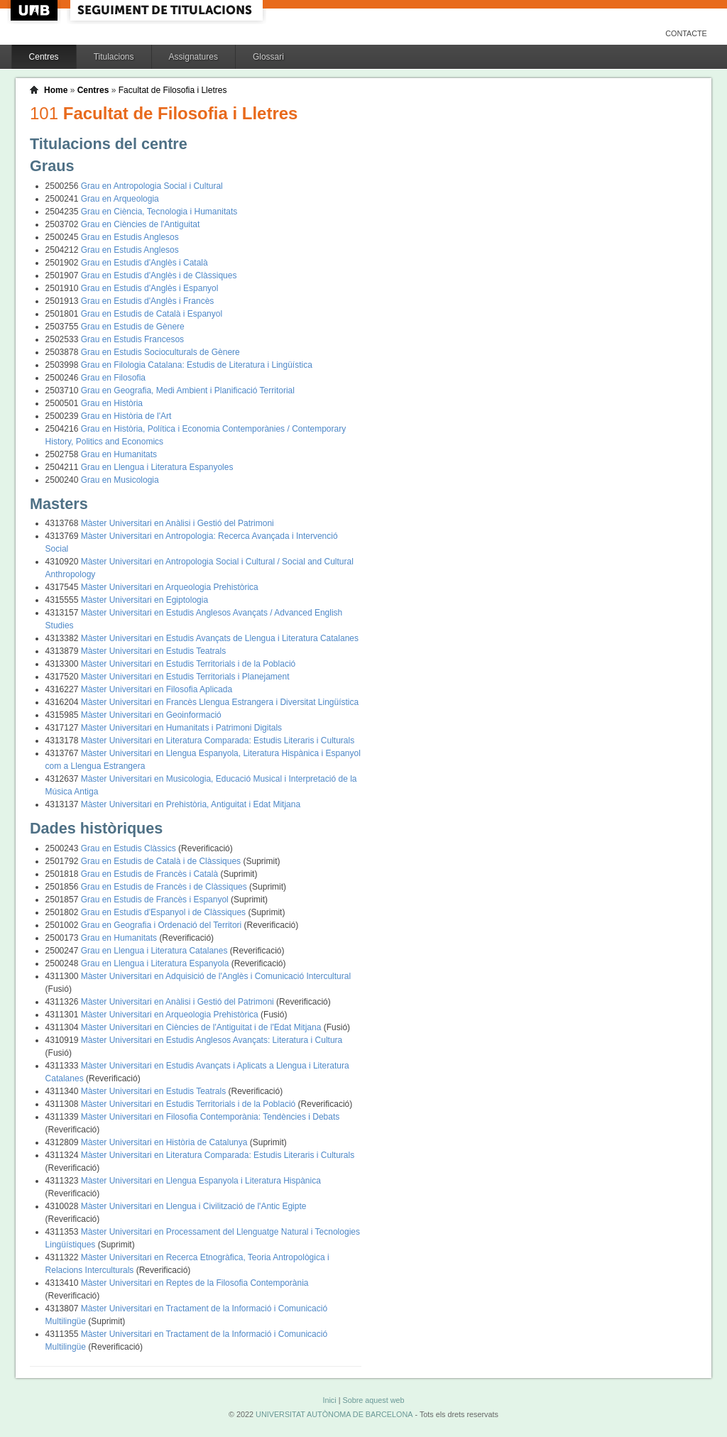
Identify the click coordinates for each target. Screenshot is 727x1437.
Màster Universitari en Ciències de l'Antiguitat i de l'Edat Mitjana (202, 1027)
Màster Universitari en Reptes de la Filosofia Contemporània (195, 1283)
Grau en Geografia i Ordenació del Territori (162, 925)
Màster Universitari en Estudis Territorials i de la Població (188, 664)
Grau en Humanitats (119, 454)
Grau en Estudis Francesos (132, 339)
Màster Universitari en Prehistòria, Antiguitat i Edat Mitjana (190, 804)
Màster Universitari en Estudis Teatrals (153, 651)
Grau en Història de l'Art (126, 416)
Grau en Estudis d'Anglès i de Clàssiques (159, 275)
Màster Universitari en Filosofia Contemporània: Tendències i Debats (210, 1117)
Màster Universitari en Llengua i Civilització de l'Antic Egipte (194, 1206)
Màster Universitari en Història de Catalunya (165, 1142)
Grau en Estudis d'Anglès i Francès (147, 301)
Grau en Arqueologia (120, 199)
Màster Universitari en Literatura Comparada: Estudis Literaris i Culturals (217, 740)
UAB (35, 10)
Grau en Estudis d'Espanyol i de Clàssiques (164, 912)
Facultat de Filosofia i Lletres (173, 90)
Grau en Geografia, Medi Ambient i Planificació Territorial (188, 390)
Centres (44, 57)
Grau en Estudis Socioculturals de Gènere (160, 352)
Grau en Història (112, 403)
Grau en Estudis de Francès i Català (151, 874)
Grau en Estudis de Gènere (133, 327)
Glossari (268, 57)
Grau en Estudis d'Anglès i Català (144, 263)
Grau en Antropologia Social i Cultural (152, 186)
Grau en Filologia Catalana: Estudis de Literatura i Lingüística (196, 365)
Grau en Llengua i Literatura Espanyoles (157, 467)
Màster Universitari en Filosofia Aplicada (156, 689)
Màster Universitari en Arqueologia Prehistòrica (169, 587)
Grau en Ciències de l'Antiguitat (140, 224)
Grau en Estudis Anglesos (130, 237)
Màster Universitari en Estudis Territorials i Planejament (185, 677)
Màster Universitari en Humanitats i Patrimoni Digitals (181, 728)
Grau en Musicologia (120, 480)
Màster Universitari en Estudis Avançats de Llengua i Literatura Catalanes (220, 638)
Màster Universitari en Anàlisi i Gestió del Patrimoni (177, 523)
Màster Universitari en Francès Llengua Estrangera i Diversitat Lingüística (220, 702)
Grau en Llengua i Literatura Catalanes (155, 951)
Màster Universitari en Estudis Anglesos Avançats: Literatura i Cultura (212, 1040)
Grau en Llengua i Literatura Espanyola (156, 963)
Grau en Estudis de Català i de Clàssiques (162, 861)
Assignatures (193, 57)
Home (55, 90)
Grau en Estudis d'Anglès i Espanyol (150, 288)
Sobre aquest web (373, 1400)
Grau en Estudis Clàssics (129, 848)
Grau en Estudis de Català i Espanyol (151, 314)
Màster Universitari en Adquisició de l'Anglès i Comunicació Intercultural (216, 976)
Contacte (686, 33)
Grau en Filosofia (113, 378)
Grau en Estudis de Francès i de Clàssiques (165, 887)
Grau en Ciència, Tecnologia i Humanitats (159, 212)
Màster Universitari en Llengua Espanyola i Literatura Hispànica (201, 1181)
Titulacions (114, 57)
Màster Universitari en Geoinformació (151, 715)
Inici (329, 1400)
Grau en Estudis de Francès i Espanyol (156, 900)
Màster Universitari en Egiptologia (144, 600)
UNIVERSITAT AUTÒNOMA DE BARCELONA (334, 1414)
